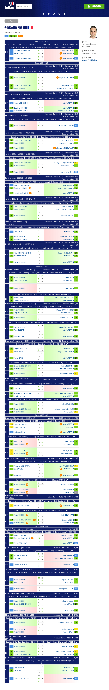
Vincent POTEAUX (20, 555)
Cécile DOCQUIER (67, 671)
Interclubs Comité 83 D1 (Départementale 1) (60, 44)
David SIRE (70, 427)
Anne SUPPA (18, 298)
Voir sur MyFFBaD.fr (89, 60)
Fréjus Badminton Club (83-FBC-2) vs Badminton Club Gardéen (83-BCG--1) (41, 182)
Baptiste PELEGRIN (21, 188)
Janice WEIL (69, 582)
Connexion (94, 6)
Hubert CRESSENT (67, 318)
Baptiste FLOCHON (21, 108)
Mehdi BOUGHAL (20, 535)
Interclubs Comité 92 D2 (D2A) (66, 638)
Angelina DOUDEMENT (22, 393)
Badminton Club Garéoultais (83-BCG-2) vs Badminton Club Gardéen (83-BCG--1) (41, 421)
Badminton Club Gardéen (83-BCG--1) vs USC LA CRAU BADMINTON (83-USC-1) (41, 362)
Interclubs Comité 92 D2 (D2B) (65, 529)
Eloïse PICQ (69, 441)
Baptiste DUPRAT (67, 454)
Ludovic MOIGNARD (21, 300)
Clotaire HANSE (68, 601)
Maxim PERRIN (68, 53)
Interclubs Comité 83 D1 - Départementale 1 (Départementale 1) (61, 67)
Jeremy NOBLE (68, 451)
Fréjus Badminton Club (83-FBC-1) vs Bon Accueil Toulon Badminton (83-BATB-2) (42, 47)
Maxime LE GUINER (21, 103)
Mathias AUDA (19, 432)
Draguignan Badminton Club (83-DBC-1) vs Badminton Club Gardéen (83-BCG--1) (41, 248)
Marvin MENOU (68, 647)
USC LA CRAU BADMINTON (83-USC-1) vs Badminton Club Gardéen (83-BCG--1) (41, 294)
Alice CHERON (19, 441)
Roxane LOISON (68, 520)
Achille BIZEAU (19, 396)
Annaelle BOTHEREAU (22, 466)
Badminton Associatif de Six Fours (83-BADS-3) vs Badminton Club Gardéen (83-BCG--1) (41, 501)
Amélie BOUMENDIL (66, 140)
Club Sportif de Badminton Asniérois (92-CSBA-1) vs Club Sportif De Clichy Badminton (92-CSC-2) (41, 662)
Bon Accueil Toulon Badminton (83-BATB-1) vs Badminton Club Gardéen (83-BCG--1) (41, 227)
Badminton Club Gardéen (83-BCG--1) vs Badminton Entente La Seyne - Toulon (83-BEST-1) (41, 399)
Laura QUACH (68, 604)
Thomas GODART (67, 535)
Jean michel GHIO (67, 166)
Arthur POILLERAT (20, 543)
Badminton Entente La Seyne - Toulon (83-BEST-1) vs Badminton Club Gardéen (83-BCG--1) (41, 322)
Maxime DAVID (68, 632)
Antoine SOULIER (20, 239)
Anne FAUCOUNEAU (66, 466)
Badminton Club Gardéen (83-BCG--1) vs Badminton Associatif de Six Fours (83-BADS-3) (41, 437)
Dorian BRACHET (20, 629)
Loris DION (18, 232)
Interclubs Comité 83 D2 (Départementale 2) (60, 270)
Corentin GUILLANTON (22, 50)
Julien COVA (69, 610)
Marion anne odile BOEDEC (64, 409)
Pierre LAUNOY (19, 53)
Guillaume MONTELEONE (64, 88)
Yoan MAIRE (18, 475)
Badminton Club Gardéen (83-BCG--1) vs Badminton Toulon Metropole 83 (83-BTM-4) (41, 158)
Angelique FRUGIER (67, 85)
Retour (12, 21)
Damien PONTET (20, 668)
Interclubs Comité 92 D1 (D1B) (65, 615)
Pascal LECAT (19, 330)
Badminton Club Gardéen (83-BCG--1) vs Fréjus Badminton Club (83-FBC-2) (41, 71)
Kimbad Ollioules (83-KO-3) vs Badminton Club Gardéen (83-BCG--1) (42, 344)
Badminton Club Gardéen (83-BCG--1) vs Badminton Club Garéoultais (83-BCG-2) (41, 137)
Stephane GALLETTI (21, 185)
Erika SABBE (18, 558)
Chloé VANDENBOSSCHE (23, 85)
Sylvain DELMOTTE (67, 515)
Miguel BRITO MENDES (65, 209)
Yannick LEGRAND (67, 374)
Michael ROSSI (68, 444)
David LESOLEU (19, 427)
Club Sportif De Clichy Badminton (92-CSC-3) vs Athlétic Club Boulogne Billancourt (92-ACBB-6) (41, 642)
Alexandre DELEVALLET (65, 148)
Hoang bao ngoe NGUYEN (64, 163)
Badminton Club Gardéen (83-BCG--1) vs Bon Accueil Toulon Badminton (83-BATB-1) (41, 119)
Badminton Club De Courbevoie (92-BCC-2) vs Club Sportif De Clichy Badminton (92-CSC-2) (41, 532)
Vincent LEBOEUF (67, 484)
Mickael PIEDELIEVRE (22, 506)
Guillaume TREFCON (66, 369)
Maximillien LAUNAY (66, 237)
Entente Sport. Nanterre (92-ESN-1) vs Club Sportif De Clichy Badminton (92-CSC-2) (41, 551)
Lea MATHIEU (68, 489)
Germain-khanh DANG (22, 538)
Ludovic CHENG (68, 629)
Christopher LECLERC (66, 579)
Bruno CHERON (19, 451)
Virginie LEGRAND (67, 366)
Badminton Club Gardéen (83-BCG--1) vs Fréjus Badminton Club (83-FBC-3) (41, 510)
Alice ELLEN (18, 582)
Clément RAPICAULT (66, 623)
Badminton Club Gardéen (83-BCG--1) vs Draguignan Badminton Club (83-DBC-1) (41, 203)
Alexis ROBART (19, 237)
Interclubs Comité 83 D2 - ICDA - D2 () (63, 418)
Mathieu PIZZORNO (66, 143)
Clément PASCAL (67, 215)
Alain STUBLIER (19, 327)
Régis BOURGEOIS (21, 349)
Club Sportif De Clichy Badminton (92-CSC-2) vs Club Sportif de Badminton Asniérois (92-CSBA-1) (41, 573)
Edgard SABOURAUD (66, 111)
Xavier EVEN (18, 351)
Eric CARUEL (18, 469)
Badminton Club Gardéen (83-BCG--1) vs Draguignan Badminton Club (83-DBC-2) (41, 307)
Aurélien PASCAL (67, 206)
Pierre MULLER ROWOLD (64, 652)
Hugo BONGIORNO (66, 77)
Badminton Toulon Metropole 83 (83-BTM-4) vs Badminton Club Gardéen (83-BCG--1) (41, 98)
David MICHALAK (20, 424)
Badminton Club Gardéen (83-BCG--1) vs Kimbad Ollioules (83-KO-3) (42, 480)
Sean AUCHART (68, 50)
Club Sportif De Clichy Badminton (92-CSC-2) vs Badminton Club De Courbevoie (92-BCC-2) (41, 596)
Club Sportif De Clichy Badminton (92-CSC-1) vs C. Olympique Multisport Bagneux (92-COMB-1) (41, 618)
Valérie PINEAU (68, 654)
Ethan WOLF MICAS (66, 125)
